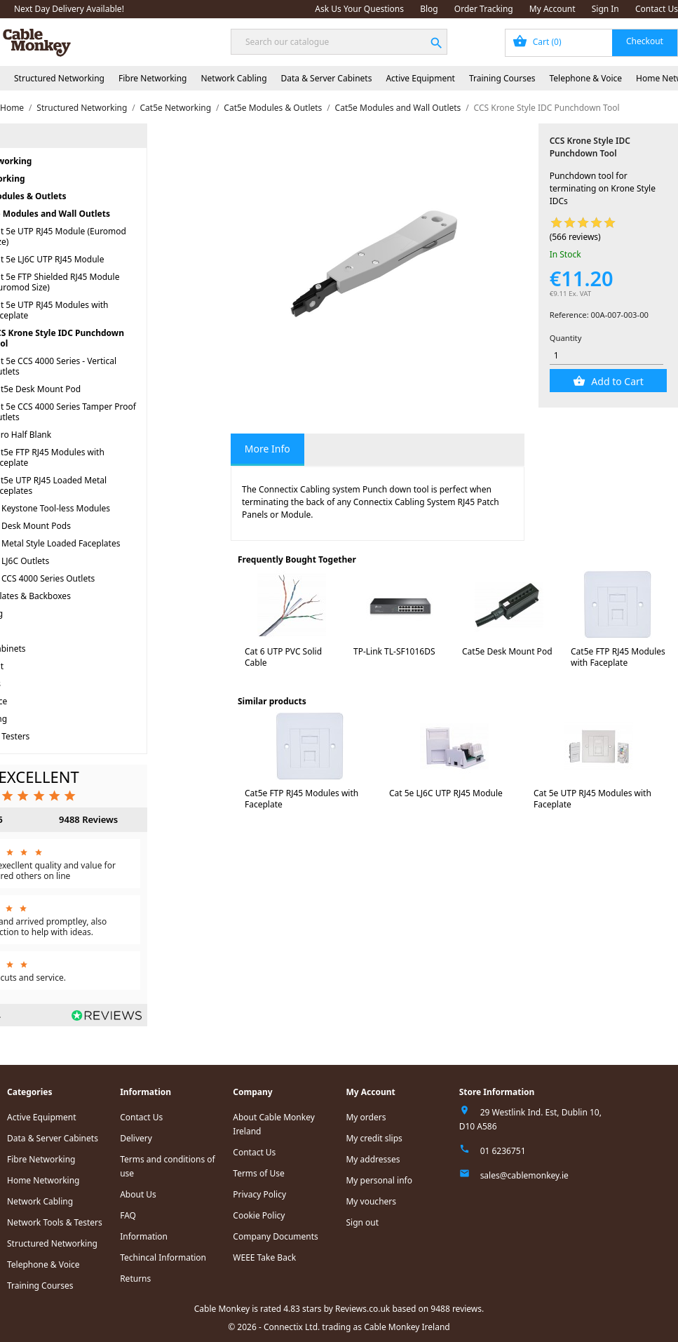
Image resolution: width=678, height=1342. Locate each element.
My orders (366, 1117)
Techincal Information (163, 1257)
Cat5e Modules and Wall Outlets (112, 214)
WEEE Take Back (264, 1257)
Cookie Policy (259, 1215)
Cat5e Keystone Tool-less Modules (112, 508)
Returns (135, 1278)
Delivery (136, 1138)
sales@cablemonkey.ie (524, 1175)
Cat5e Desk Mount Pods (93, 526)
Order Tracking (483, 9)
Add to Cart (616, 381)
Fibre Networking (152, 78)
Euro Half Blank (90, 435)
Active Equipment (420, 78)
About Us (138, 1194)
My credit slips (374, 1138)
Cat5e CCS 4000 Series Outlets (105, 578)
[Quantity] (607, 355)
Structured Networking (59, 78)
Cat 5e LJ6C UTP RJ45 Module (117, 259)
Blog (429, 9)
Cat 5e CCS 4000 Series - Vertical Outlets (123, 366)
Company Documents (275, 1236)
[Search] (339, 42)
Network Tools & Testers (52, 736)
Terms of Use (258, 1173)
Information (144, 1236)
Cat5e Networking (56, 178)
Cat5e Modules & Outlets (84, 196)
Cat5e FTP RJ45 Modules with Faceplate (117, 457)
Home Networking (40, 719)
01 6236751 (503, 1151)
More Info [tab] (267, 448)
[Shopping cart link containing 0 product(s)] (591, 43)
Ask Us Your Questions (359, 9)
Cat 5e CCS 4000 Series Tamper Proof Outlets (132, 412)
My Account (552, 9)
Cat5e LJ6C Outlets (82, 561)
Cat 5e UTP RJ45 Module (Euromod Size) (128, 236)
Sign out (362, 1222)
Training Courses (502, 78)
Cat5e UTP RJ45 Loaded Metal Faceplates (118, 485)
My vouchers (371, 1201)
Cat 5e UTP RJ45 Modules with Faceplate (119, 310)
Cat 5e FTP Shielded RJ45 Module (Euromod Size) (124, 282)
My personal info (379, 1180)
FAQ (128, 1215)
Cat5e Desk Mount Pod (105, 389)
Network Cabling (233, 78)
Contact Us (656, 9)
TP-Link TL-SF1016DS (394, 651)
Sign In (605, 9)
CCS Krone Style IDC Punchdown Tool (127, 338)
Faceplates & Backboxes (93, 596)
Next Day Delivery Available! (69, 9)
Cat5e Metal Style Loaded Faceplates (118, 543)
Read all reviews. (38, 1014)
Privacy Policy (259, 1194)
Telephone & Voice (585, 78)
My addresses (373, 1159)
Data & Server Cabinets (326, 78)
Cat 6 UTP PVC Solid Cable (283, 657)
